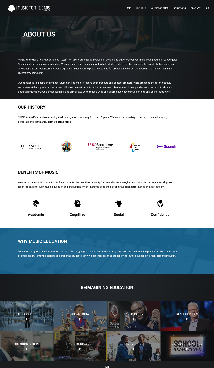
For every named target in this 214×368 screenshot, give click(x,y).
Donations (179, 8)
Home (128, 8)
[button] (207, 8)
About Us (141, 8)
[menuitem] (128, 8)
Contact (196, 8)
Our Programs (160, 8)
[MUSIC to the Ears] (27, 8)
